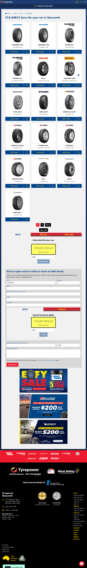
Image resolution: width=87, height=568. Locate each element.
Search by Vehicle (79, 495)
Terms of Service (51, 360)
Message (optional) (12, 348)
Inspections (77, 519)
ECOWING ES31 (69, 45)
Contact (76, 530)
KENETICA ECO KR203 (17, 145)
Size (8, 280)
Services (76, 513)
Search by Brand (78, 499)
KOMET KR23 (69, 145)
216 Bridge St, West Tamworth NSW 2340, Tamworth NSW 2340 (12, 501)
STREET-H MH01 (43, 112)
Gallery (76, 537)
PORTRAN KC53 (17, 78)
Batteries (76, 517)
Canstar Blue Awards (8, 547)
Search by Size (78, 497)
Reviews (77, 539)
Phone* (16, 291)
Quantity (59, 280)
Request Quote (12, 364)
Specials (76, 528)
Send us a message (11, 510)
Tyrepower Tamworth (43, 6)
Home (8, 13)
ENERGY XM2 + (17, 212)
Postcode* (9, 303)
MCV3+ (43, 78)
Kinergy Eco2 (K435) (69, 112)
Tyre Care (76, 502)
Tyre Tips (76, 504)
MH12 (43, 179)
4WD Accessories (79, 515)
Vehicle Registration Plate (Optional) (17, 343)
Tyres (75, 493)
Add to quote (14, 51)
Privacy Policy (40, 360)
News (76, 534)
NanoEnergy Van (17, 45)
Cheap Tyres (5, 551)
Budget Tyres (5, 549)
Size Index (5, 545)
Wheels (76, 506)
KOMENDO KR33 (43, 145)
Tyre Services (77, 523)
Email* (8, 297)
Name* (9, 286)
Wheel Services (78, 526)
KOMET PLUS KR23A (17, 179)
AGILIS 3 (69, 179)
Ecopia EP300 (17, 112)
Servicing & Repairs (79, 521)
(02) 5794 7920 (10, 507)
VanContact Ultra (69, 78)
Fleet (75, 532)
